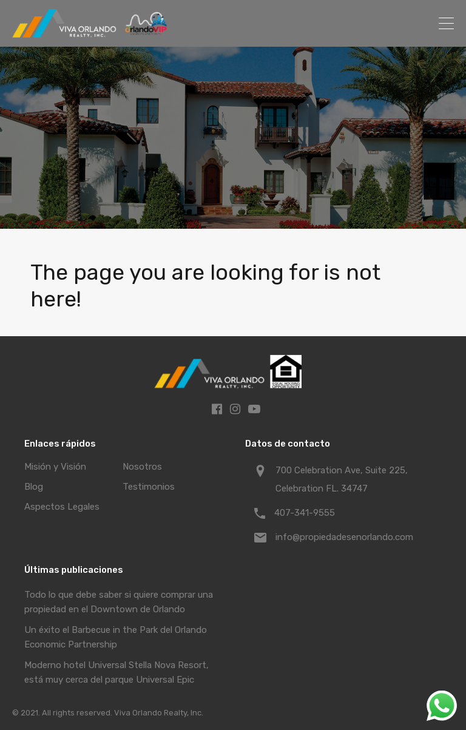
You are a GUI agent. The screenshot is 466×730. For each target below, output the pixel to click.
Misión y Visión (55, 466)
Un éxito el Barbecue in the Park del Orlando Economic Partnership (115, 637)
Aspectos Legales (62, 506)
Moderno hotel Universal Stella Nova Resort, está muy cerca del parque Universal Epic (116, 672)
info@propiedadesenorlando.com (344, 537)
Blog (33, 486)
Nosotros (142, 466)
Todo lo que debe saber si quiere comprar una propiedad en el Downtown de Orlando (118, 602)
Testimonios (149, 486)
